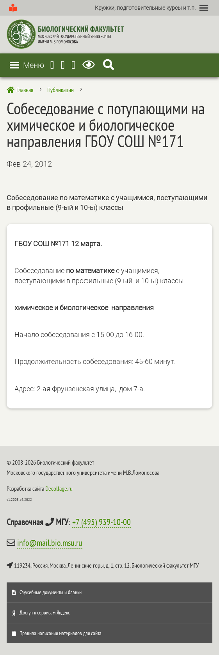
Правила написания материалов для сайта (60, 633)
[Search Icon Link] (108, 65)
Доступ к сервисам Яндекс (45, 612)
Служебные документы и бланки (51, 592)
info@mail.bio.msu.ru (49, 542)
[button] (145, 8)
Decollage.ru (59, 488)
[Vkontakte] (73, 65)
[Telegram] (52, 65)
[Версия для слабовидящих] (90, 65)
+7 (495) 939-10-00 (101, 522)
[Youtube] (63, 65)
